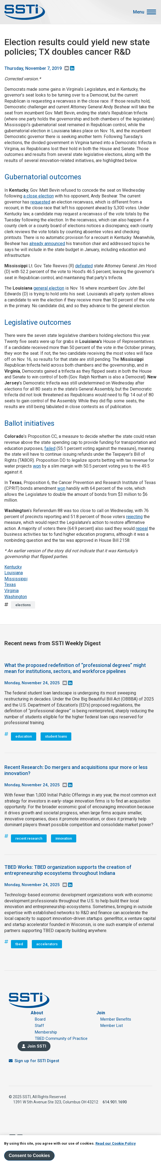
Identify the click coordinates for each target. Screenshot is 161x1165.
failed (49, 448)
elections (23, 605)
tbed (19, 944)
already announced (47, 243)
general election (48, 288)
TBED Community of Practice (61, 1038)
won (37, 466)
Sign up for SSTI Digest (37, 1060)
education (23, 736)
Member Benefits (115, 1019)
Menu (138, 12)
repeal (142, 528)
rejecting (134, 516)
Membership (46, 1032)
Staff (39, 1025)
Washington (15, 596)
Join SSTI (36, 1046)
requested (40, 202)
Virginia (11, 590)
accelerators (47, 944)
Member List (111, 1025)
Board (40, 1019)
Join (100, 1012)
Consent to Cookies (29, 1155)
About (37, 1012)
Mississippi (15, 578)
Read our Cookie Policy (115, 1143)
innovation (63, 838)
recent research (28, 838)
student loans (56, 736)
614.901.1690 (115, 1102)
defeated (84, 265)
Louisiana (13, 572)
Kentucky (13, 567)
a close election (38, 196)
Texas (10, 584)
